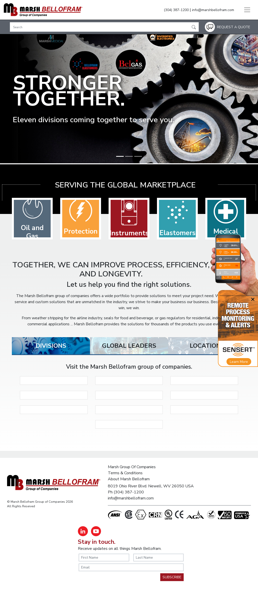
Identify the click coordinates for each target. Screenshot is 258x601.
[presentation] (117, 583)
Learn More (239, 361)
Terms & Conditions (125, 473)
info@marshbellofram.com (213, 10)
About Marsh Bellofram (129, 479)
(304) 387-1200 (176, 10)
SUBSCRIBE (172, 577)
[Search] (104, 27)
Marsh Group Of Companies (132, 467)
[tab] (51, 345)
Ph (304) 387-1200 (126, 492)
